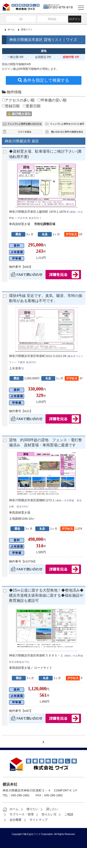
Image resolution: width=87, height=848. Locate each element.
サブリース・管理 (18, 814)
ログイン (74, 19)
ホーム (11, 29)
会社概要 (12, 819)
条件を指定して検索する (43, 80)
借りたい (29, 809)
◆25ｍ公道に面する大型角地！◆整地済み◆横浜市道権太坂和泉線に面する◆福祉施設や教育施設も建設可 (46, 595)
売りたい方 (46, 814)
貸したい (48, 809)
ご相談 (65, 814)
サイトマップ (35, 819)
